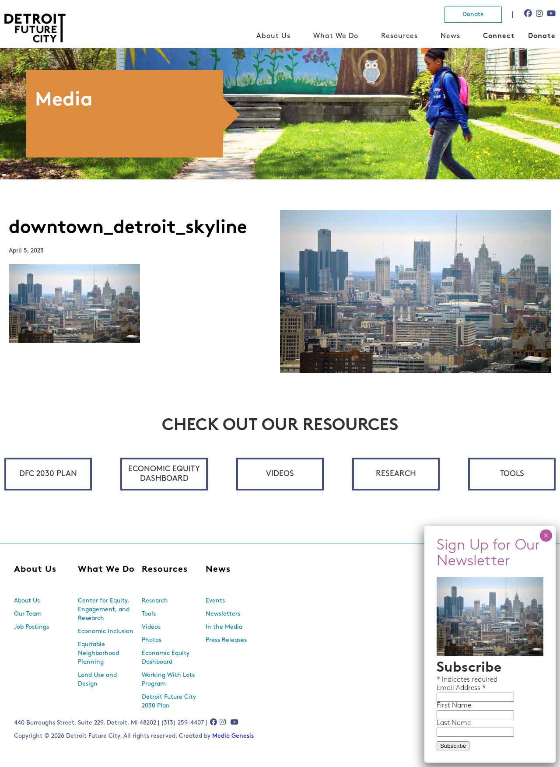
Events (215, 601)
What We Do (335, 36)
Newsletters (223, 614)
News (450, 36)
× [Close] (545, 535)
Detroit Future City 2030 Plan (169, 701)
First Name (454, 705)
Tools (512, 474)
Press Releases (226, 640)
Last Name (454, 723)
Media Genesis (233, 736)
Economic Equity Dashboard (164, 474)
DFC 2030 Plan (48, 474)
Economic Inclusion (105, 631)
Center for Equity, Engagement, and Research (104, 610)
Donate (473, 14)
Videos (280, 474)
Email (446, 688)
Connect (499, 36)
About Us (273, 36)
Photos (151, 640)
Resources (399, 36)
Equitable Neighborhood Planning (98, 653)
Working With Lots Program (168, 679)
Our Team (28, 614)
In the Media (224, 627)
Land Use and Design (97, 679)
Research (396, 474)
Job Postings (31, 627)
